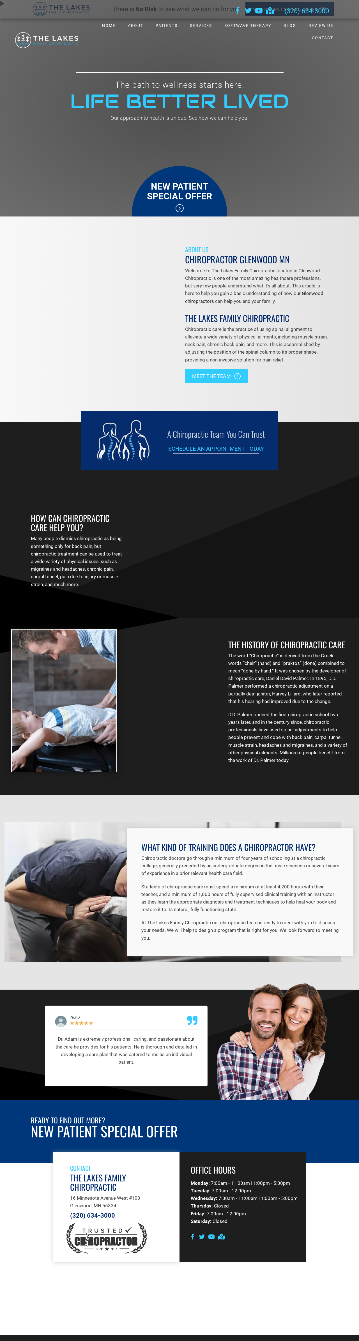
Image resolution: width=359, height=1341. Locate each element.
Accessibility (70, 1334)
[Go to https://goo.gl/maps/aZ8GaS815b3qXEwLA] (221, 1218)
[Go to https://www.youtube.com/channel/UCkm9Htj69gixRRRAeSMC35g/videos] (259, 11)
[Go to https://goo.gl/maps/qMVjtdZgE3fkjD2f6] (269, 11)
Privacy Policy (224, 1334)
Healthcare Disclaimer (153, 1334)
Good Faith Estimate (300, 1334)
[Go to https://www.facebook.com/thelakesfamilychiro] (237, 11)
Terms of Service (260, 1334)
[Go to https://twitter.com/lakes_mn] (248, 11)
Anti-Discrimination (107, 1334)
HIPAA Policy (192, 1334)
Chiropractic (264, 636)
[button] (216, 376)
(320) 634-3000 (306, 11)
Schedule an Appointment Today (216, 448)
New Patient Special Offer (179, 191)
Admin (46, 1334)
